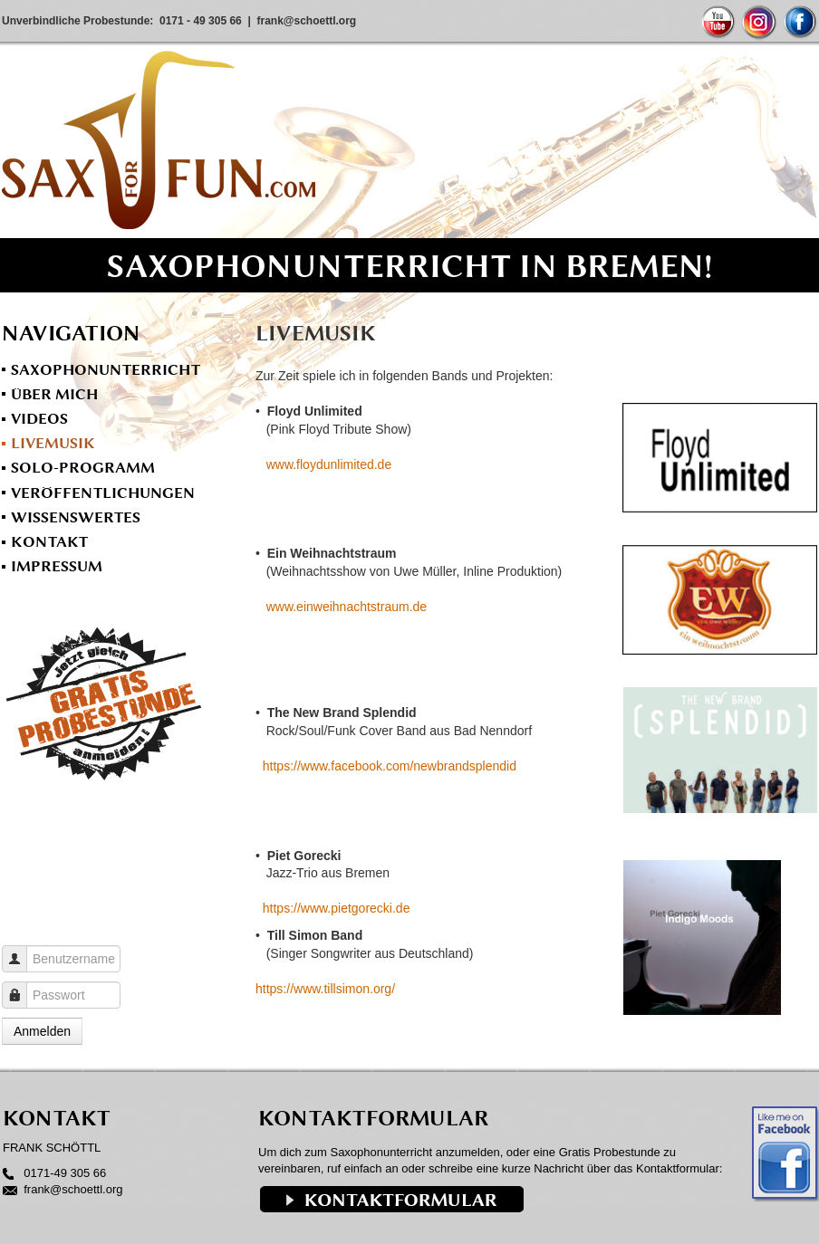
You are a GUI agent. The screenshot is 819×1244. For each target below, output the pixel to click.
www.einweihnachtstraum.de (346, 606)
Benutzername (21, 950)
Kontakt (49, 541)
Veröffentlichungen (103, 492)
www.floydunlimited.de (329, 464)
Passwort (21, 986)
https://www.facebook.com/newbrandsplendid (389, 766)
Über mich (54, 394)
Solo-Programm (83, 467)
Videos (39, 418)
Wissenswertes (75, 517)
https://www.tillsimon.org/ (325, 988)
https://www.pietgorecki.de (336, 908)
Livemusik (53, 443)
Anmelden (42, 1031)
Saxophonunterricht (105, 369)
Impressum (56, 566)
